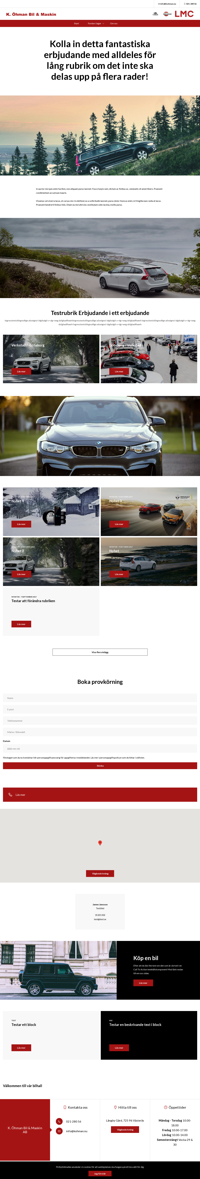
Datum (6, 741)
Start (76, 23)
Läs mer (143, 983)
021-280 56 (189, 4)
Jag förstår (100, 1173)
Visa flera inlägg (100, 652)
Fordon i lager (94, 23)
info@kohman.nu (167, 4)
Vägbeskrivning (100, 873)
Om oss (114, 23)
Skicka (100, 765)
